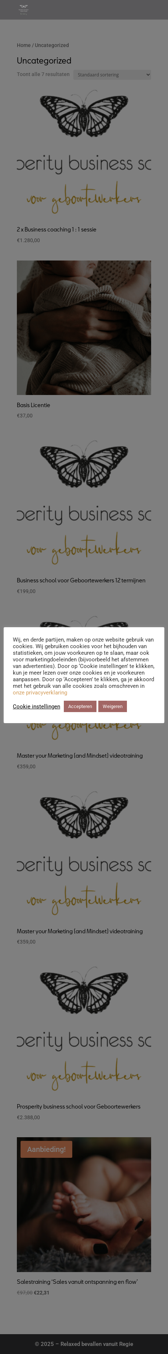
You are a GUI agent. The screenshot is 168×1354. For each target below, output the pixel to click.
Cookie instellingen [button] (36, 706)
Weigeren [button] (113, 706)
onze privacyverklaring (40, 692)
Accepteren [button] (80, 706)
